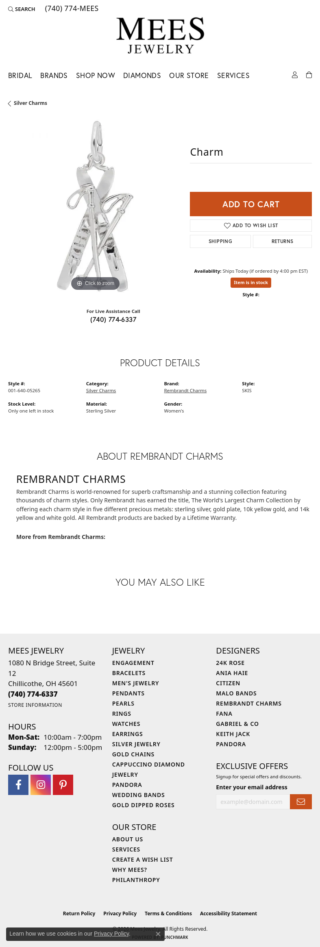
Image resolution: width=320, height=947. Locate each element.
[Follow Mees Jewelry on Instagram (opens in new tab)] (40, 785)
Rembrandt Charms (185, 390)
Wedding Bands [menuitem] (138, 795)
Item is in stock (251, 282)
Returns (283, 241)
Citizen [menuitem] (228, 683)
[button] (21, 9)
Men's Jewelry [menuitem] (135, 683)
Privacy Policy (120, 913)
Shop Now (95, 75)
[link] (71, 9)
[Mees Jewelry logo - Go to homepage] (160, 37)
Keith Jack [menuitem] (233, 734)
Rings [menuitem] (121, 713)
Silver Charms (30, 103)
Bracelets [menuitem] (129, 673)
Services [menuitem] (126, 849)
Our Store (189, 75)
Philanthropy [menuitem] (136, 880)
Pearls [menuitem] (123, 703)
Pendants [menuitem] (128, 693)
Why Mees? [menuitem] (129, 869)
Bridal (20, 75)
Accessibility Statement (228, 913)
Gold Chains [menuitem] (133, 754)
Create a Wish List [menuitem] (142, 859)
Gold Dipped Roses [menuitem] (143, 805)
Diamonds (142, 75)
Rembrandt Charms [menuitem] (248, 703)
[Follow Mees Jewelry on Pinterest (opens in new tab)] (63, 785)
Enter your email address (251, 787)
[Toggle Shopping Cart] (309, 74)
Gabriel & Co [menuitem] (237, 724)
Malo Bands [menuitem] (236, 693)
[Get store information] (35, 705)
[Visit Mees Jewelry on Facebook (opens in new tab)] (18, 785)
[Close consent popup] (158, 934)
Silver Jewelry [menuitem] (136, 744)
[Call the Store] (33, 694)
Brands (53, 75)
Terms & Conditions (168, 913)
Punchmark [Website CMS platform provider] (174, 937)
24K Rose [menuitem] (230, 663)
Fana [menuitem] (224, 713)
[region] (95, 206)
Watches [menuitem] (126, 724)
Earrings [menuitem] (127, 734)
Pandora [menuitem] (127, 784)
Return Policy (79, 913)
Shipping (220, 241)
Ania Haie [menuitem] (232, 673)
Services (233, 75)
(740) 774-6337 (113, 319)
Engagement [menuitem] (133, 663)
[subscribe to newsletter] (301, 801)
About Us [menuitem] (127, 839)
